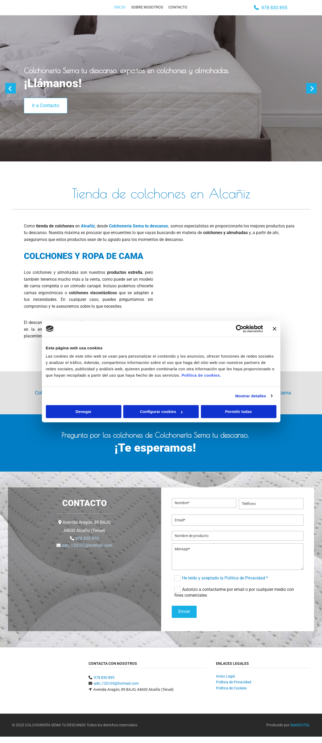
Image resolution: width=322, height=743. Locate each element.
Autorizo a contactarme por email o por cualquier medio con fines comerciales (234, 592)
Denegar (83, 411)
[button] (271, 7)
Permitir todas (238, 411)
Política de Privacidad (233, 682)
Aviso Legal (225, 676)
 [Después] (311, 88)
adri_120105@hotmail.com (87, 545)
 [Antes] (10, 88)
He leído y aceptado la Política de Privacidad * (225, 577)
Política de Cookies (231, 688)
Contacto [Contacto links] (176, 7)
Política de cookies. (201, 375)
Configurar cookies (161, 411)
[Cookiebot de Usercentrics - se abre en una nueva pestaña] (240, 329)
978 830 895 (87, 538)
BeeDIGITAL (300, 725)
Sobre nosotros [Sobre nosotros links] (146, 7)
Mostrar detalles (250, 396)
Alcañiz (88, 225)
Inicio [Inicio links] (119, 7)
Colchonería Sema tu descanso (138, 225)
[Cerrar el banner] (274, 329)
